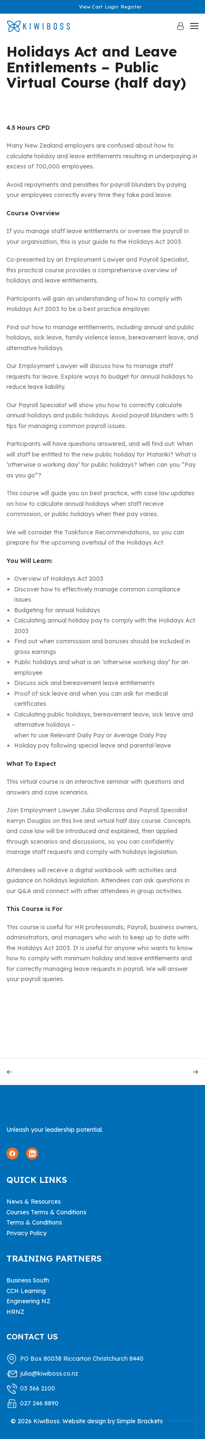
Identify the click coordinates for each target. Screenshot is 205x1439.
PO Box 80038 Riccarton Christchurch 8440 (82, 1358)
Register (131, 7)
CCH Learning (26, 1291)
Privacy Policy (26, 1233)
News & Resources (33, 1201)
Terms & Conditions (34, 1222)
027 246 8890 (39, 1403)
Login (111, 7)
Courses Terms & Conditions (46, 1212)
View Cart (90, 7)
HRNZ (15, 1312)
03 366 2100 (37, 1388)
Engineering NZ (28, 1301)
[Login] (177, 26)
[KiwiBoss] (38, 26)
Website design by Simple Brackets (112, 1421)
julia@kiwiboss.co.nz (49, 1373)
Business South (27, 1280)
